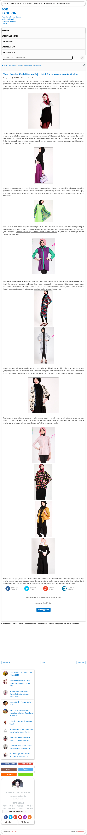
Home (5, 30)
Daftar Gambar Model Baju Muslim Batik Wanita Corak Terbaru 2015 (19, 694)
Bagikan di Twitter (33, 588)
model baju (49, 77)
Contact (16, 4)
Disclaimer (49, 4)
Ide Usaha (7, 41)
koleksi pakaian (40, 77)
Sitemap (27, 4)
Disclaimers (26, 764)
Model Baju (8, 47)
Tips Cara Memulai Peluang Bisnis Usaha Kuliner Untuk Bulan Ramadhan (21, 713)
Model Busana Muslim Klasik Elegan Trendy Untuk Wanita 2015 (20, 683)
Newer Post (6, 662)
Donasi (25, 822)
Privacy (38, 4)
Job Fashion (8, 11)
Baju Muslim (8, 52)
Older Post (81, 662)
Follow (8, 822)
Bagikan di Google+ (52, 588)
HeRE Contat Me (18, 811)
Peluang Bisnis (10, 36)
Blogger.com (80, 831)
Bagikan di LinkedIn (71, 588)
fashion (32, 77)
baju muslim (26, 77)
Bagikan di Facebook (14, 588)
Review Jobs (63, 4)
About (5, 4)
